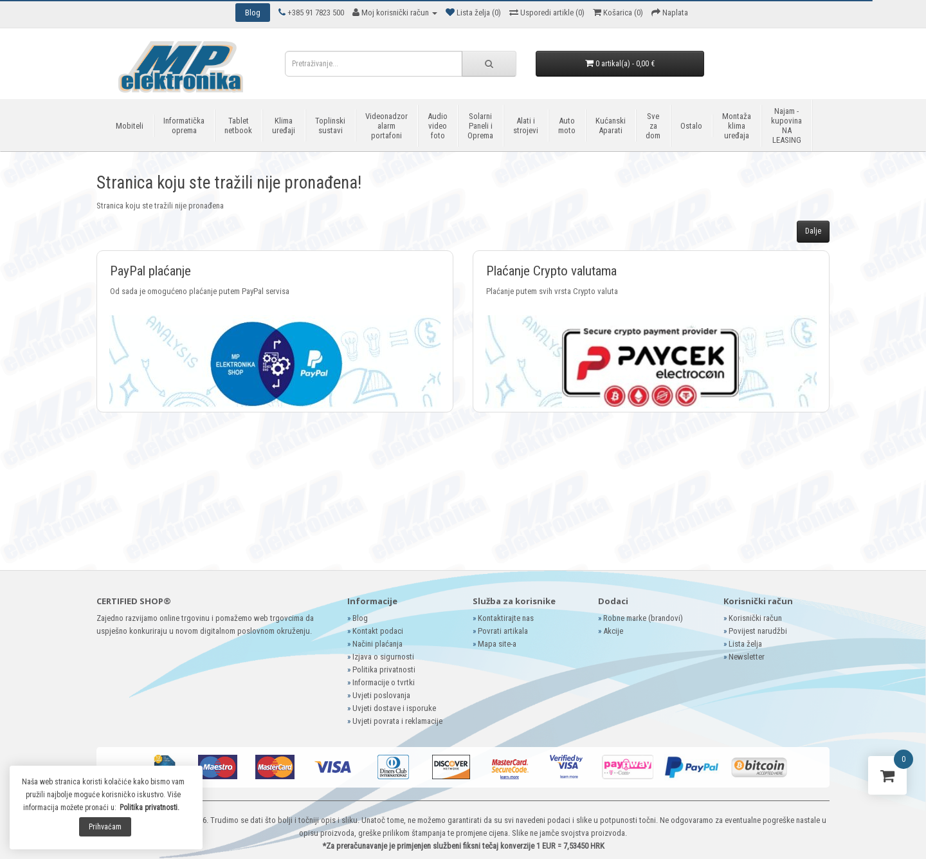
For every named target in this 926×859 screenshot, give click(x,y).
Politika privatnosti (383, 669)
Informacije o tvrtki (383, 682)
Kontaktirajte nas (506, 618)
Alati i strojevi (525, 125)
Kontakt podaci (377, 631)
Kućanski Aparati (610, 125)
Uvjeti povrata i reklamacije (397, 721)
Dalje (813, 231)
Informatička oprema (183, 125)
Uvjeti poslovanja (381, 695)
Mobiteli (129, 126)
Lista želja (745, 644)
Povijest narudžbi (758, 631)
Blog (360, 618)
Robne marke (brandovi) (643, 618)
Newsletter (747, 656)
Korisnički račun (755, 618)
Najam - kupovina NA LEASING (786, 125)
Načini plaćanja (377, 644)
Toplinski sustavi (330, 125)
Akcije (613, 631)
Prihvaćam (105, 826)
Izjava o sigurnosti (383, 656)
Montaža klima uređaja (736, 125)
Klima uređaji (283, 125)
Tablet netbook (238, 125)
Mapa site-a (497, 644)
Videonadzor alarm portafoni (386, 125)
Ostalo (691, 126)
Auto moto (567, 125)
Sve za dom (653, 125)
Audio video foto (438, 125)
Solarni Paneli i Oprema (480, 125)
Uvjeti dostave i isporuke (394, 708)
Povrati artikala (503, 631)
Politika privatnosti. (149, 807)
